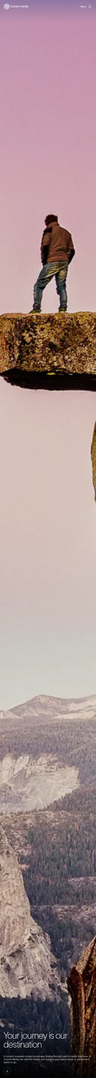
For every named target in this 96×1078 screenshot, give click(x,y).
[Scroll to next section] (7, 1070)
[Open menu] (86, 6)
